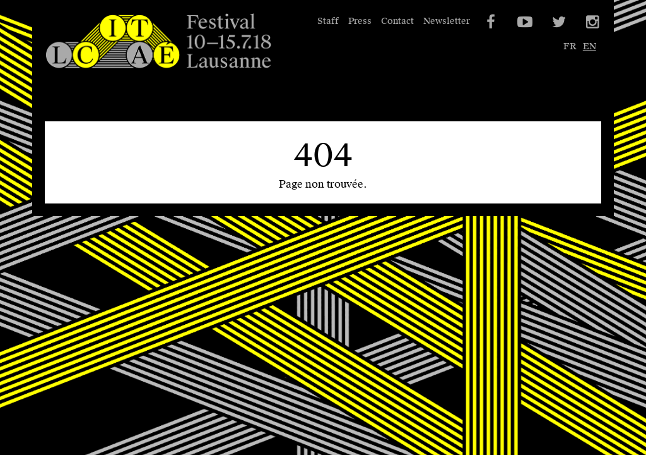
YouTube (523, 22)
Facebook (489, 22)
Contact (397, 21)
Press (360, 21)
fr (569, 46)
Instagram (591, 22)
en (589, 46)
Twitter (557, 22)
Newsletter (446, 21)
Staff (328, 21)
